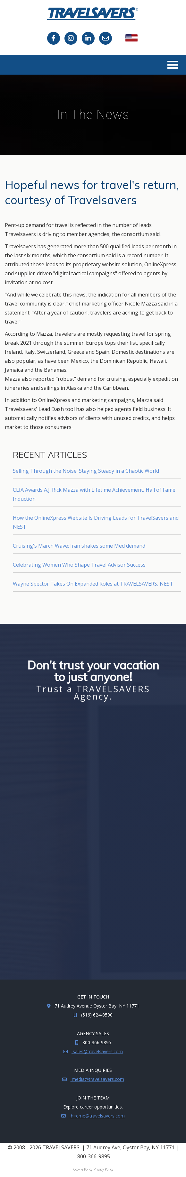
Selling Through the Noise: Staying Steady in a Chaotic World (86, 470)
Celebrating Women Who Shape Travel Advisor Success (79, 564)
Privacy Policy (103, 1169)
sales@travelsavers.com (97, 1051)
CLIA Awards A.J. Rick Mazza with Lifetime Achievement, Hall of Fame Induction (94, 494)
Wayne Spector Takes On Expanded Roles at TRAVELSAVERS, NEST (93, 583)
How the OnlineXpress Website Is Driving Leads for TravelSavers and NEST (96, 522)
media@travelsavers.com (97, 1079)
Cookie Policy (82, 1169)
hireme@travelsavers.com (97, 1116)
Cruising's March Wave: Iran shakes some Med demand (79, 545)
